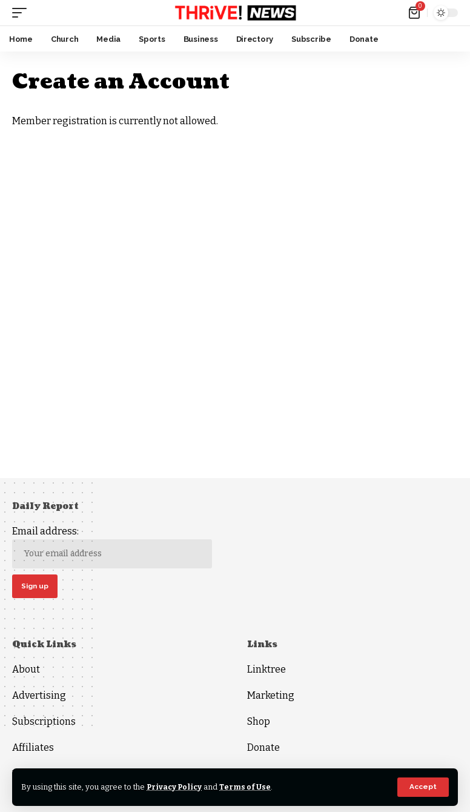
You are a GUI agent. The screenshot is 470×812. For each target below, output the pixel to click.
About (26, 670)
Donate (263, 748)
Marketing (270, 696)
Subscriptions (44, 722)
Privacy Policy (175, 786)
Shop (258, 722)
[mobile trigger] (22, 13)
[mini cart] (415, 12)
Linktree (266, 670)
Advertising (39, 696)
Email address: (112, 546)
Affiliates (33, 748)
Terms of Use (247, 786)
